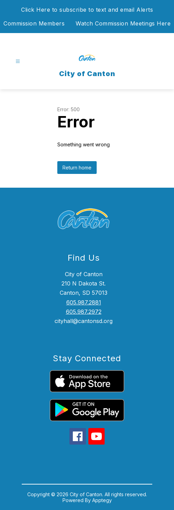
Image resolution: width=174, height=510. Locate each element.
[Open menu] (18, 61)
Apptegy (102, 500)
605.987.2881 (83, 302)
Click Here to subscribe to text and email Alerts (87, 9)
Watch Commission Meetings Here (123, 23)
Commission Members (34, 23)
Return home (76, 167)
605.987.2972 (84, 311)
